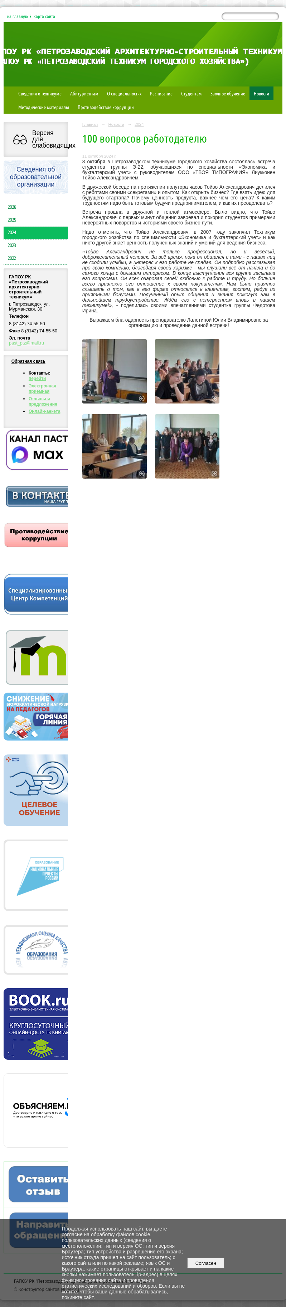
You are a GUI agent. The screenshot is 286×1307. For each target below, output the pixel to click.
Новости (261, 93)
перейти (37, 378)
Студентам (191, 93)
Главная (90, 124)
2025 (12, 220)
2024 (12, 233)
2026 (12, 207)
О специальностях (124, 93)
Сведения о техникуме (40, 93)
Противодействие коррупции (106, 107)
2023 (12, 245)
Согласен (206, 1263)
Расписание (161, 93)
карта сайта (44, 16)
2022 (12, 258)
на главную (17, 16)
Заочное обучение (227, 93)
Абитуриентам (84, 93)
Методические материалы (43, 107)
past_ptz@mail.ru (26, 343)
